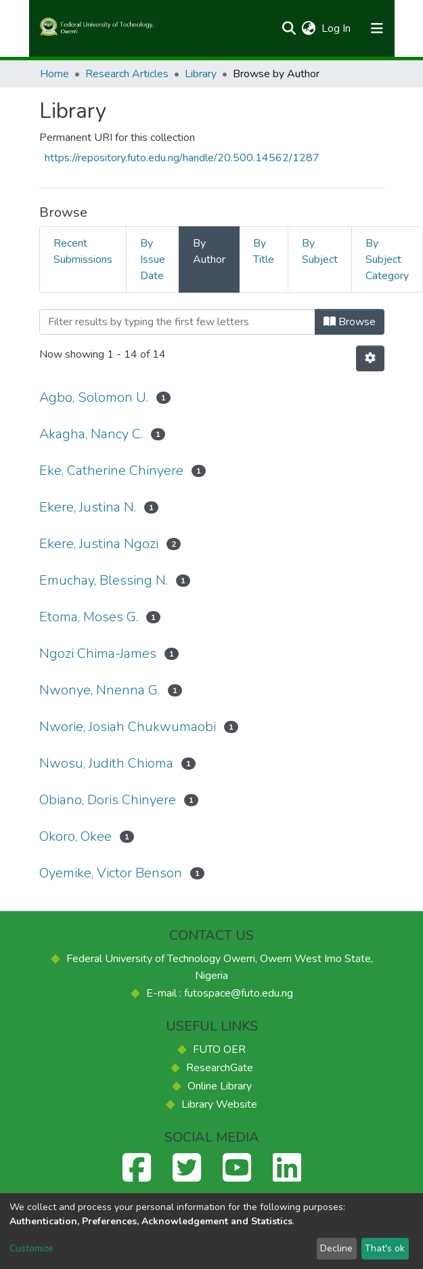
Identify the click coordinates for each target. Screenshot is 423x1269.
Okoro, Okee (75, 836)
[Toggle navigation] (377, 28)
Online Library (219, 1086)
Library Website (219, 1104)
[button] (308, 28)
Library (201, 73)
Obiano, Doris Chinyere (107, 800)
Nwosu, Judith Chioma (106, 763)
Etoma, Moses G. (88, 617)
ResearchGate (219, 1067)
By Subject (320, 251)
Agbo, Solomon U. (93, 397)
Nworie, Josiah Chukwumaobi (127, 726)
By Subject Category (387, 259)
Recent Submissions (82, 251)
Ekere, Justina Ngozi (98, 544)
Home (54, 73)
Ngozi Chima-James (97, 653)
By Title (263, 251)
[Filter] (177, 322)
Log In (336, 28)
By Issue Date (152, 259)
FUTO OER (219, 1049)
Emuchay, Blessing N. (103, 580)
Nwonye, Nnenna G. (99, 690)
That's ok (385, 1248)
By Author (209, 251)
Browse (350, 321)
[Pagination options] (370, 358)
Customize (31, 1248)
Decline (336, 1248)
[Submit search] (289, 28)
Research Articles (127, 73)
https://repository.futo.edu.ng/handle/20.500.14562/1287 (182, 157)
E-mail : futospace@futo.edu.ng (219, 993)
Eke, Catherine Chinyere (111, 470)
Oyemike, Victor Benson (110, 873)
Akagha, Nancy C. (91, 434)
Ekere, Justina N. (87, 507)
